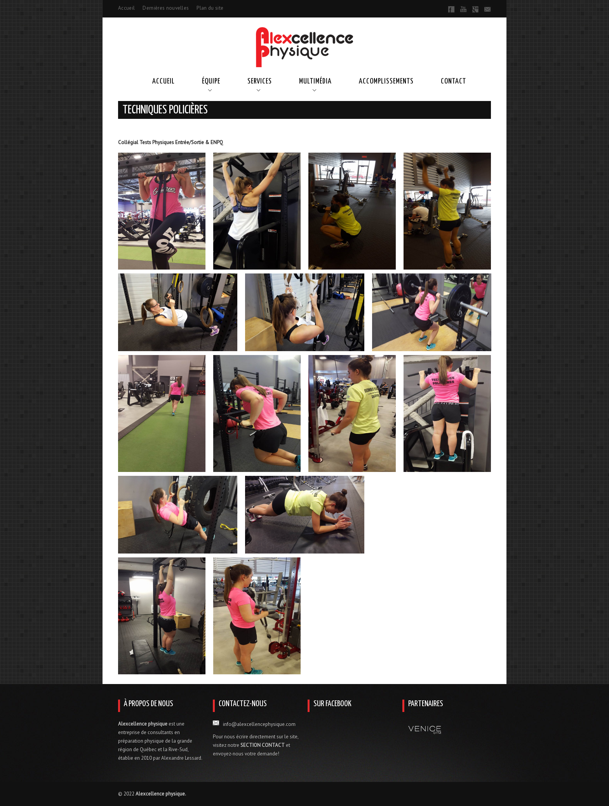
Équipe (211, 81)
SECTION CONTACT (262, 745)
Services (259, 81)
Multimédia (315, 81)
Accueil (126, 8)
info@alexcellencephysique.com (259, 724)
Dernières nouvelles (166, 8)
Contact (453, 81)
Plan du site (210, 8)
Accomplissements (386, 81)
